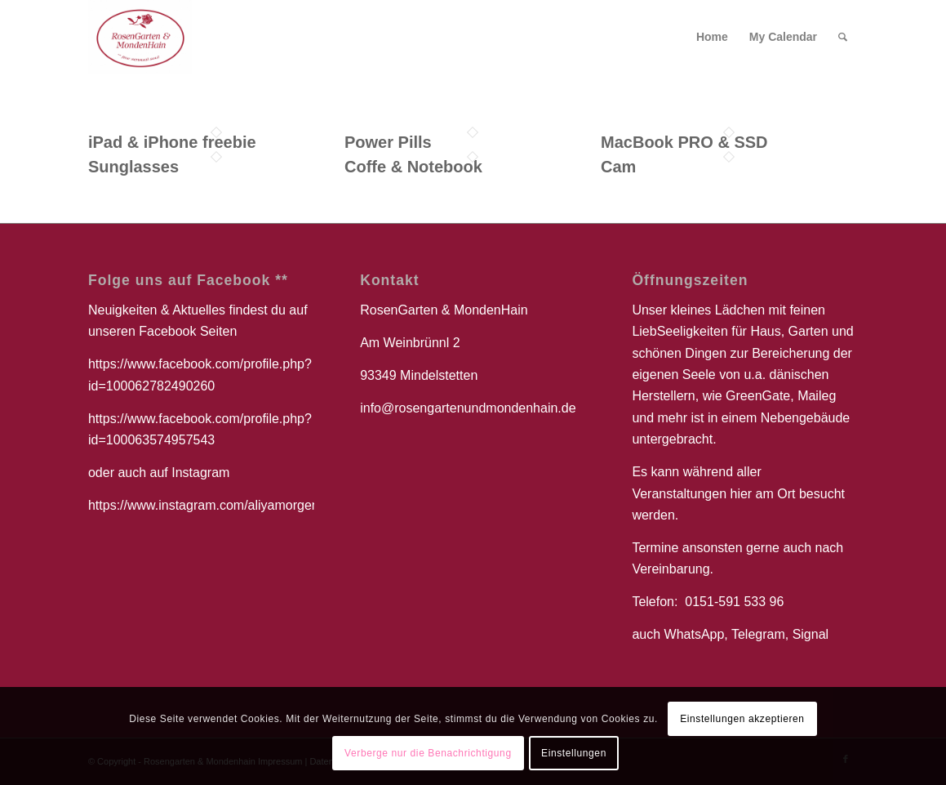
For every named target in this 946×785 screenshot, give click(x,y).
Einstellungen (573, 753)
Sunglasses (133, 167)
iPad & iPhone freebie (172, 142)
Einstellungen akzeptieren (742, 719)
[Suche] (843, 37)
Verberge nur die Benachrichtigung (428, 753)
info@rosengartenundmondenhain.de (467, 408)
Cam (618, 167)
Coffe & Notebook (413, 167)
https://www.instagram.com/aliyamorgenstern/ (220, 505)
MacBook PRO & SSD (684, 142)
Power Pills (388, 142)
